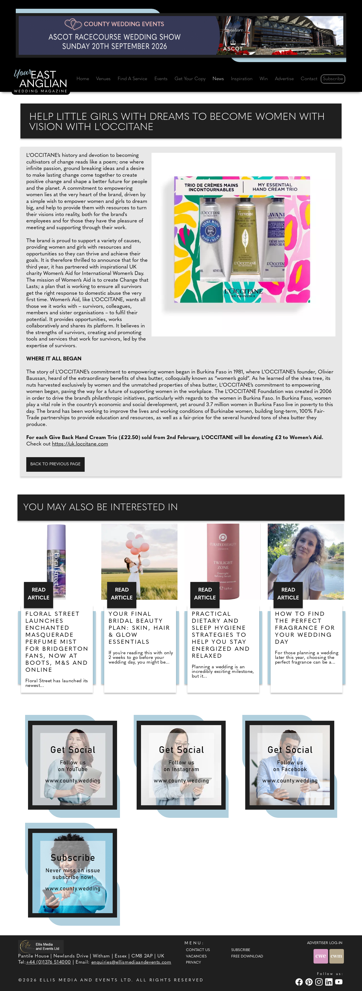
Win (264, 79)
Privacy (193, 962)
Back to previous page (55, 464)
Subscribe (333, 79)
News (218, 79)
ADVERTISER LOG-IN (324, 943)
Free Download (247, 956)
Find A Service (132, 79)
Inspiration (242, 79)
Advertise (284, 79)
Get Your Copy (190, 79)
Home (82, 79)
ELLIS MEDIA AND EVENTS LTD (85, 980)
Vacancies (196, 956)
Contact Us (198, 950)
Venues (103, 79)
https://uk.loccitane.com (80, 444)
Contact (309, 79)
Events (161, 79)
